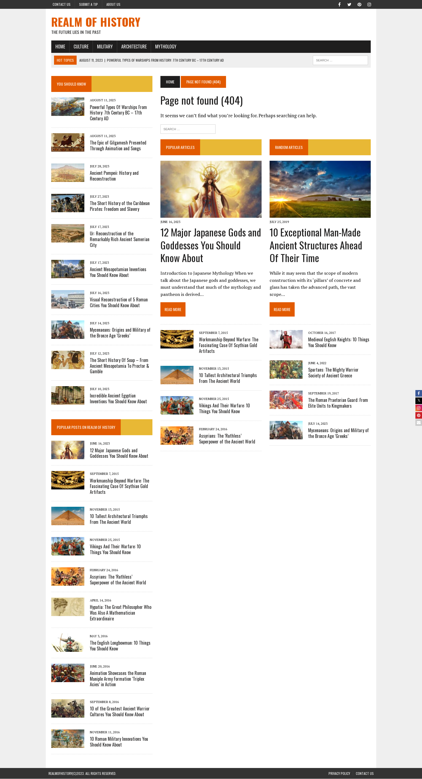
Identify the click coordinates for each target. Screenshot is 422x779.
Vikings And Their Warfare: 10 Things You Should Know (230, 409)
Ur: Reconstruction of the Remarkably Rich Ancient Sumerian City (117, 239)
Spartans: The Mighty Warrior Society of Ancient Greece (341, 367)
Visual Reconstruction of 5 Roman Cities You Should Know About (116, 302)
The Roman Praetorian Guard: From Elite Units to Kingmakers (339, 397)
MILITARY (102, 46)
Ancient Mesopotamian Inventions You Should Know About (118, 272)
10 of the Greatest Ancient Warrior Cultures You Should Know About (117, 712)
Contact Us (62, 4)
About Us (113, 4)
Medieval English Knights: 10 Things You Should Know (339, 336)
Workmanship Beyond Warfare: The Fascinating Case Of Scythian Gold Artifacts (227, 346)
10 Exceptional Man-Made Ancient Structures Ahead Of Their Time (317, 246)
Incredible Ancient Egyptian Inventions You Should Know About (119, 399)
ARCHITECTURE (131, 46)
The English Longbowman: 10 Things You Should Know (117, 645)
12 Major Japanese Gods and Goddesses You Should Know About (210, 246)
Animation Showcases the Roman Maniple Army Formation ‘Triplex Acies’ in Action (115, 679)
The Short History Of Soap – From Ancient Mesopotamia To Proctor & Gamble (116, 366)
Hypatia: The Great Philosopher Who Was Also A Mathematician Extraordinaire (118, 613)
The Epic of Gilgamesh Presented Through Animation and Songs (115, 146)
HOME (57, 46)
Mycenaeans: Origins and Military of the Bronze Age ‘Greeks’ (339, 427)
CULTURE (78, 46)
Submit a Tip (88, 4)
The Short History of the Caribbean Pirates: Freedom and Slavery (117, 206)
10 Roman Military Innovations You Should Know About (116, 742)
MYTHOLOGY (163, 46)
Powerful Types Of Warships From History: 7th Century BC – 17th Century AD (115, 113)
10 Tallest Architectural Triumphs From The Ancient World (227, 379)
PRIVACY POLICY (339, 773)
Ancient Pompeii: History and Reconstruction (111, 176)
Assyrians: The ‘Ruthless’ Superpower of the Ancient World (229, 440)
